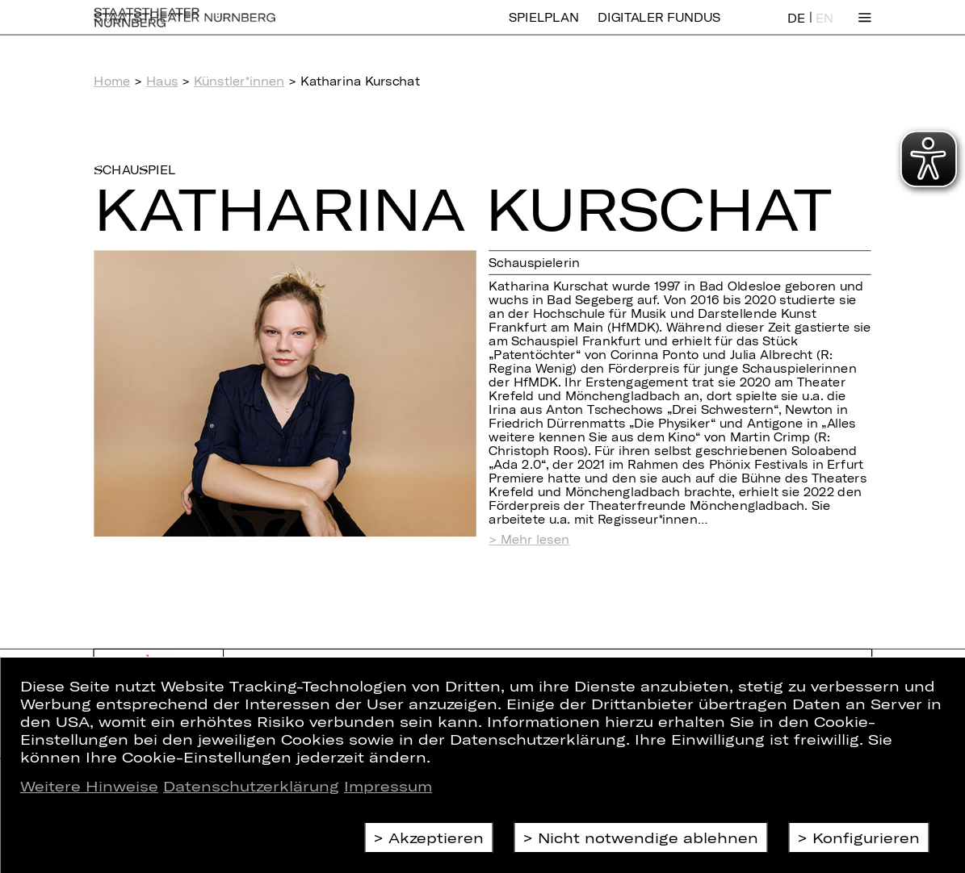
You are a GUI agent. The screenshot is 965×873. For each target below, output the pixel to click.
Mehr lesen (535, 539)
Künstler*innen (239, 81)
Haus (162, 81)
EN (824, 29)
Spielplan (544, 28)
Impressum (388, 786)
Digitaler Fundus (659, 28)
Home (112, 81)
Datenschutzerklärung (251, 786)
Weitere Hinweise (89, 786)
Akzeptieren (436, 837)
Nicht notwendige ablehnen (648, 837)
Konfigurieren (866, 837)
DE (796, 29)
